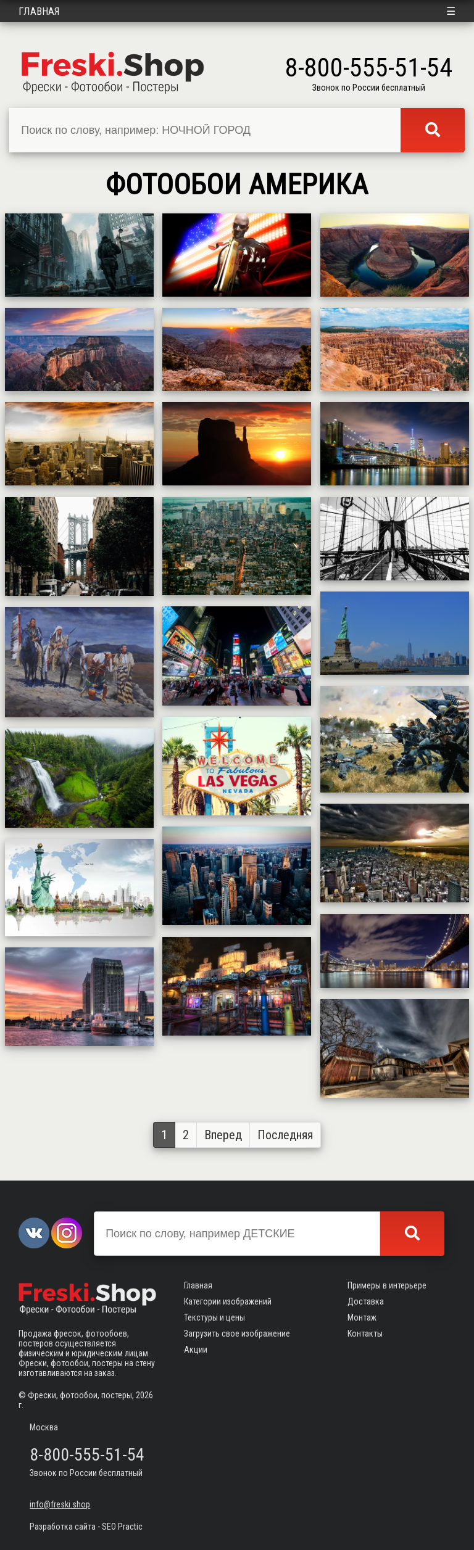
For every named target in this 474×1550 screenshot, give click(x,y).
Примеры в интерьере (386, 1285)
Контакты (365, 1333)
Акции (195, 1349)
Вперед (223, 1134)
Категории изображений (228, 1301)
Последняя (285, 1134)
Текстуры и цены (214, 1317)
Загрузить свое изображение (237, 1333)
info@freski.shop (60, 1504)
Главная (39, 11)
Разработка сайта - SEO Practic (86, 1526)
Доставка (365, 1301)
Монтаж (361, 1317)
